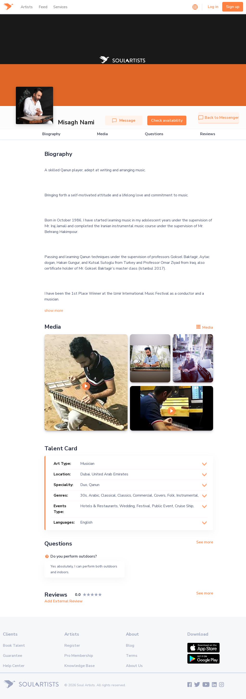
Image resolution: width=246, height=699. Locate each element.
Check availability (167, 120)
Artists (27, 7)
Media (102, 134)
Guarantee (12, 655)
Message (123, 120)
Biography (51, 134)
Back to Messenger (218, 117)
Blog (130, 645)
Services (60, 7)
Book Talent (14, 645)
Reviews (207, 134)
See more (204, 542)
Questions (154, 134)
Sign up (232, 6)
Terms (131, 655)
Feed (43, 7)
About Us (134, 665)
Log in (213, 6)
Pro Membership (78, 655)
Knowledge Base (79, 665)
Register (72, 645)
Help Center (14, 665)
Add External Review (63, 601)
